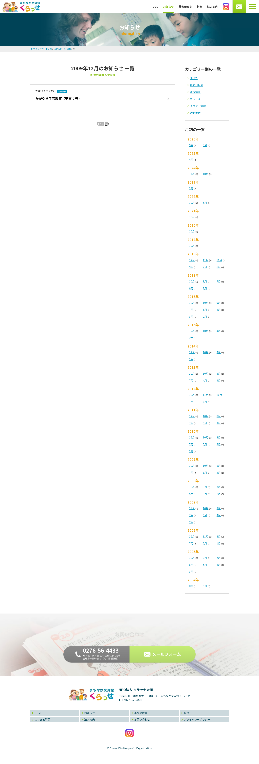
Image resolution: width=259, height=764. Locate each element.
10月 (205, 174)
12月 (192, 260)
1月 (219, 543)
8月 (219, 373)
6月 (219, 267)
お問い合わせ (142, 719)
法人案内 (212, 7)
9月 (191, 267)
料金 (199, 7)
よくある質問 (42, 719)
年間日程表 (196, 85)
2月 (205, 316)
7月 (205, 267)
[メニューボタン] (252, 6)
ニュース (195, 99)
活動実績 (195, 113)
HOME (154, 7)
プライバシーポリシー (197, 719)
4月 (205, 145)
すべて (194, 78)
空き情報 (195, 92)
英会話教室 (185, 7)
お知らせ (168, 7)
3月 (191, 188)
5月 (191, 145)
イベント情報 (198, 106)
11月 (192, 174)
